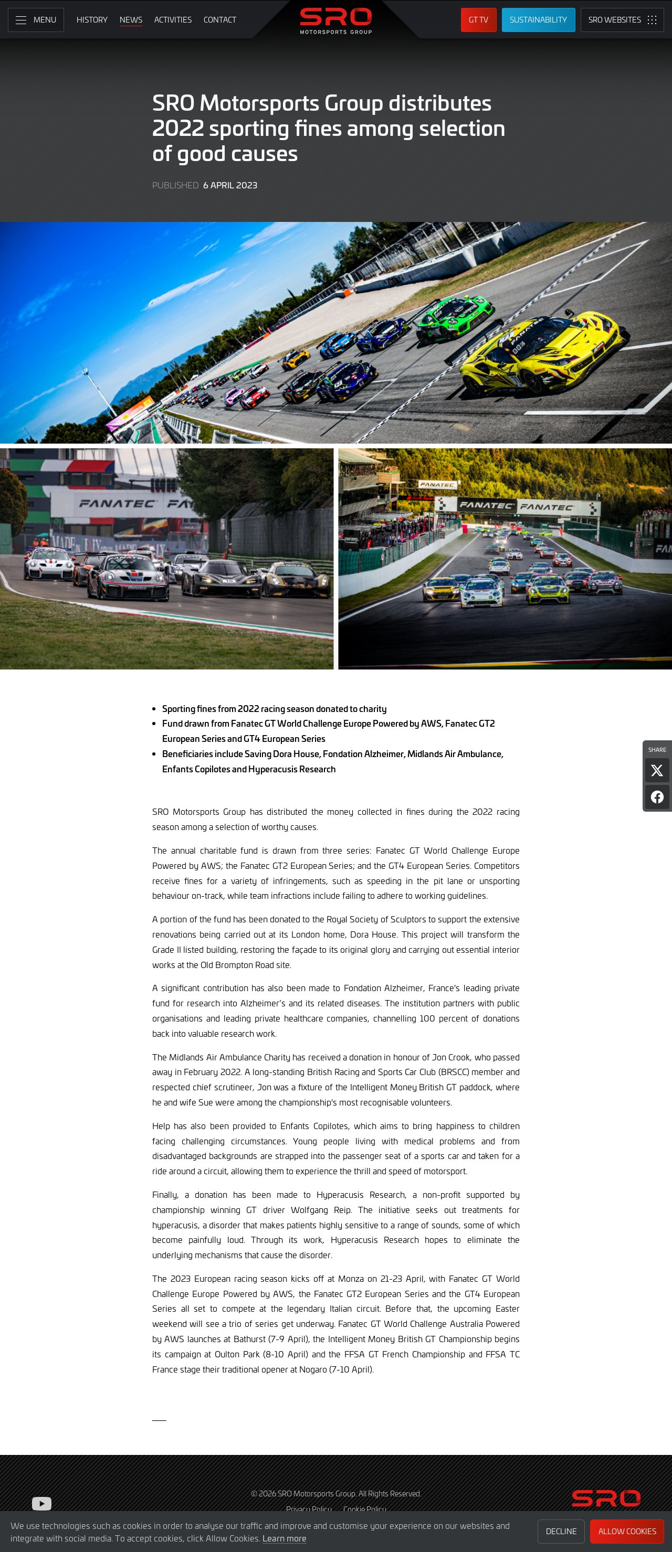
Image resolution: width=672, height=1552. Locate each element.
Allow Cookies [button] (627, 1531)
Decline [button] (561, 1531)
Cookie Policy (364, 1509)
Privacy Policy (309, 1509)
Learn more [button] (284, 1538)
